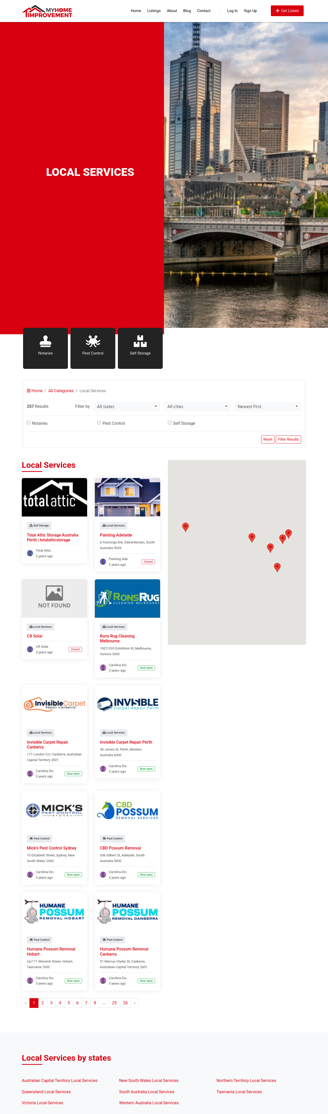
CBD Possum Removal (120, 848)
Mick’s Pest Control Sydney (51, 848)
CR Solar (35, 636)
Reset (267, 439)
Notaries (40, 423)
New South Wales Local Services (149, 1080)
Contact (203, 10)
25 (114, 1002)
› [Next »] (134, 1002)
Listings (154, 10)
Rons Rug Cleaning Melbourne (117, 638)
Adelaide (127, 855)
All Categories (61, 390)
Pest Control (113, 423)
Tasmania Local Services (239, 1091)
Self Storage (184, 423)
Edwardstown (135, 542)
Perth (124, 749)
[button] (270, 548)
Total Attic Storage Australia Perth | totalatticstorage (52, 537)
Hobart (67, 961)
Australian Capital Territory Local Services (60, 1080)
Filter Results (288, 439)
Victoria (105, 654)
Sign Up (250, 10)
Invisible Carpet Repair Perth (126, 742)
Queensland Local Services (46, 1091)
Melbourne (143, 648)
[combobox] (127, 406)
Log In (229, 10)
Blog (187, 10)
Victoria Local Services (42, 1102)
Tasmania (34, 967)
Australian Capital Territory (119, 967)
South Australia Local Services (146, 1091)
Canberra (58, 754)
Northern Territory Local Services (246, 1080)
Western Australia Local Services (149, 1102)
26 (125, 1002)
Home (136, 10)
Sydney (61, 855)
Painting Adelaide (116, 535)
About (172, 10)
